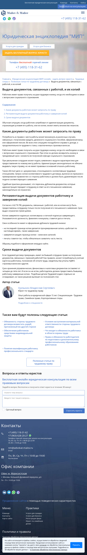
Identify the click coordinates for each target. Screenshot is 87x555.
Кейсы (83, 3)
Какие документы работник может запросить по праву (31, 110)
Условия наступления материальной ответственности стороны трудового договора (62, 324)
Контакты (74, 3)
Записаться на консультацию (72, 6)
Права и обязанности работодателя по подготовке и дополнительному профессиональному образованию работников (62, 341)
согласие (43, 545)
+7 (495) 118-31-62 (73, 18)
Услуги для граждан (15, 46)
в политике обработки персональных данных (48, 550)
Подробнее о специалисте (30, 303)
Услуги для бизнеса (42, 46)
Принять (76, 545)
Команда (63, 3)
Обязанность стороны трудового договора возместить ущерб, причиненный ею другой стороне (20, 324)
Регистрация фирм (33, 518)
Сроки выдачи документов (18, 117)
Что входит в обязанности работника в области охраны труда (63, 331)
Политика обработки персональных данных (20, 537)
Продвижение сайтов (14, 500)
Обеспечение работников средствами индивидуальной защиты (18, 333)
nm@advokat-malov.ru (20, 447)
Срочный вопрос (14, 409)
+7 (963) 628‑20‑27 (19, 435)
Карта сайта (7, 518)
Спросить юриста (74, 410)
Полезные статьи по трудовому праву (43, 362)
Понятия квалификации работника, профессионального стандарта (21, 349)
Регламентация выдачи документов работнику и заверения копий (36, 113)
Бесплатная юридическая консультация (41, 3)
